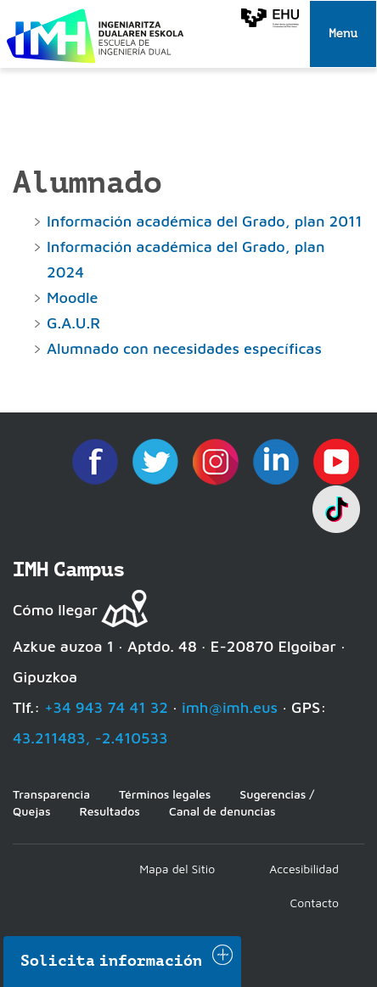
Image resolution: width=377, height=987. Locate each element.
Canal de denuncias (222, 811)
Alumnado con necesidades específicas (184, 348)
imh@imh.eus (230, 707)
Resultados (109, 811)
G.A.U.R (73, 323)
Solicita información (111, 960)
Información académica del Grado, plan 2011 (205, 221)
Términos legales (165, 794)
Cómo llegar (55, 610)
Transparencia (51, 794)
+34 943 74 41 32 (106, 707)
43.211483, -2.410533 (90, 738)
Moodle (72, 297)
